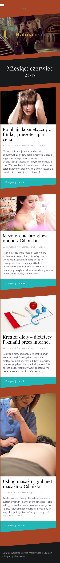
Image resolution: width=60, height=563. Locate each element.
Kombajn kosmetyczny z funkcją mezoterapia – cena (27, 134)
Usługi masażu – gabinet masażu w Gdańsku (27, 483)
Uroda (42, 145)
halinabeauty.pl (29, 145)
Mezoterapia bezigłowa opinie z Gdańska (26, 238)
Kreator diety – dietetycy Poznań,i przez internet (27, 339)
